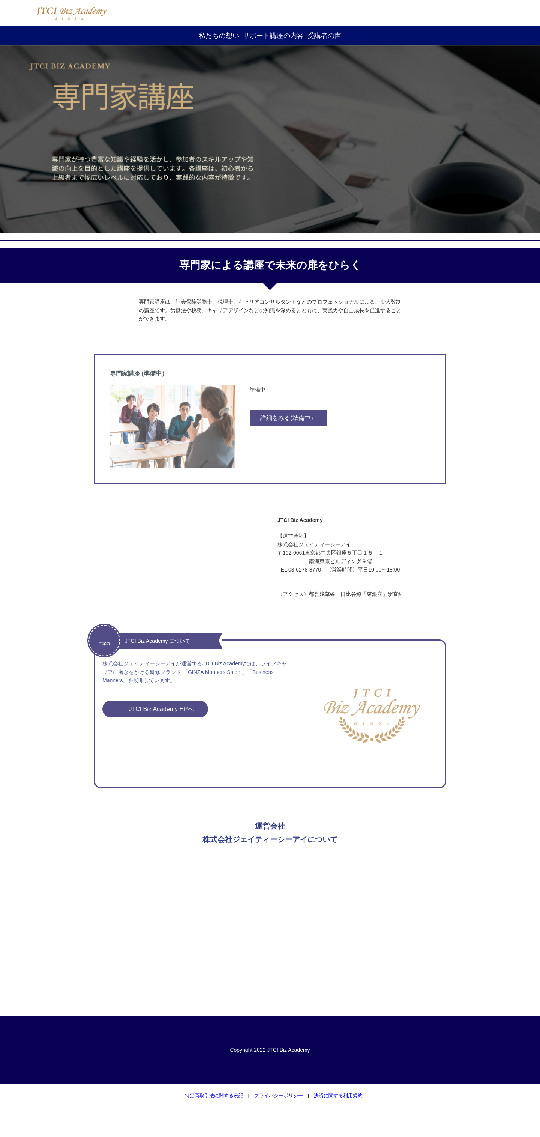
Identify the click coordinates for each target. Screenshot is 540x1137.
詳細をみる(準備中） (288, 418)
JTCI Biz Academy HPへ (162, 709)
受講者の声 (324, 35)
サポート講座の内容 (273, 35)
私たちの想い (219, 35)
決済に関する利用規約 (338, 1095)
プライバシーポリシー (278, 1095)
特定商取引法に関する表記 (214, 1095)
